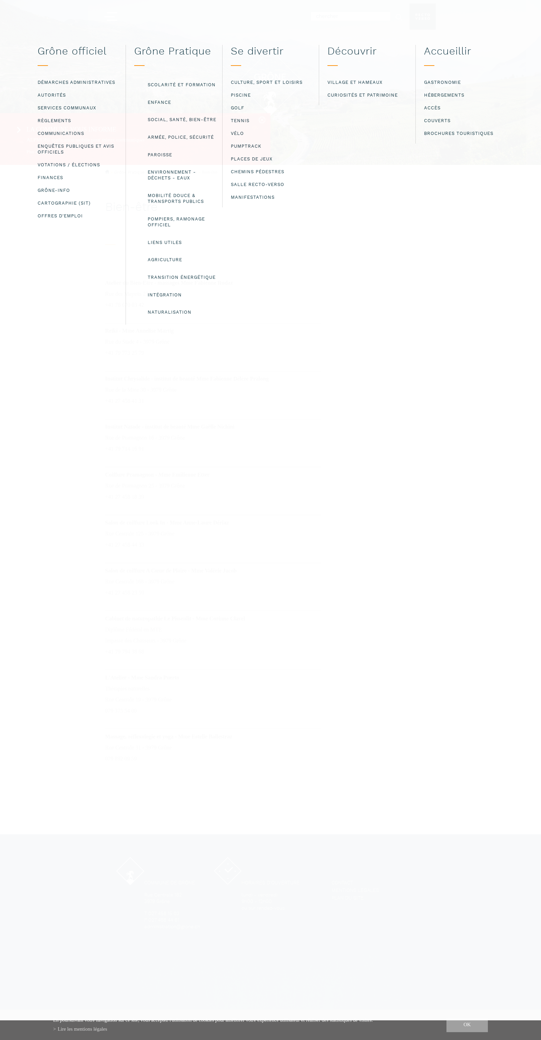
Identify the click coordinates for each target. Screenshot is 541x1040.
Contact (342, 883)
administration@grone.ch (172, 927)
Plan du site (348, 898)
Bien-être (210, 172)
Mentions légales (355, 890)
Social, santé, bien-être (173, 172)
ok (467, 1024)
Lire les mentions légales (82, 1029)
